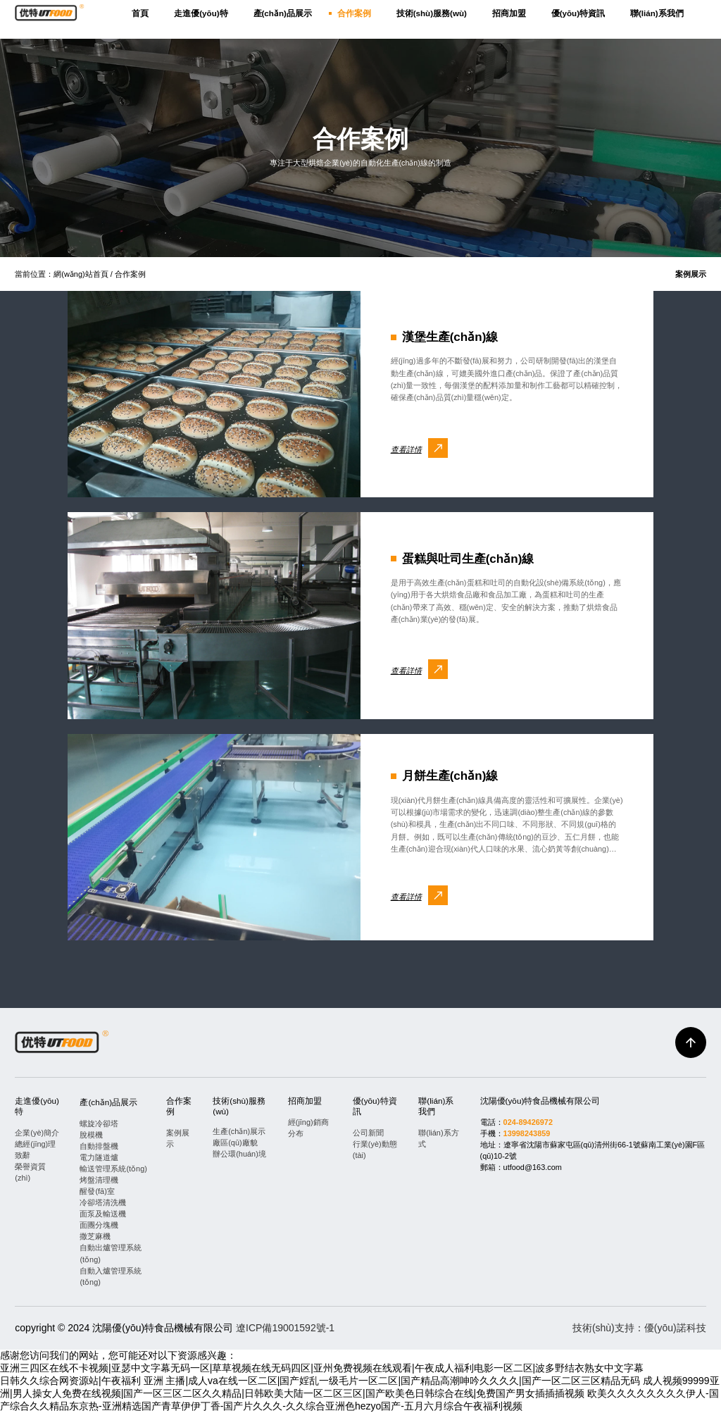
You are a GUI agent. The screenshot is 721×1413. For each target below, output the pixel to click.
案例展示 (690, 274)
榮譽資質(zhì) (30, 1172)
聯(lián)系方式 (438, 1138)
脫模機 (91, 1135)
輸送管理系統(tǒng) (113, 1168)
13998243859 (527, 1133)
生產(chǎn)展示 (239, 1131)
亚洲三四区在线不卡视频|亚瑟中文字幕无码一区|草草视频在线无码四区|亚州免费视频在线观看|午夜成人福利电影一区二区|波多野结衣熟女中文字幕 (322, 1368)
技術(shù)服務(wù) (431, 13)
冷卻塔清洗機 (103, 1202)
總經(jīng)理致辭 (35, 1149)
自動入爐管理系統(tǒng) (111, 1276)
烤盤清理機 (99, 1180)
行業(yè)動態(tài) (375, 1149)
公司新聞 (368, 1132)
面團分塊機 (99, 1225)
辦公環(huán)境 (239, 1154)
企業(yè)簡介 (37, 1132)
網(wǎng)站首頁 (81, 274)
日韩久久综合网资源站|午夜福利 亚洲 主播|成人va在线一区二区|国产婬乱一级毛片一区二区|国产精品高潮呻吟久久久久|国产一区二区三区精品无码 (320, 1380)
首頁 (140, 13)
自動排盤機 (99, 1146)
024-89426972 (528, 1122)
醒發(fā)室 (97, 1191)
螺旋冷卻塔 (99, 1123)
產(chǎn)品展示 (282, 13)
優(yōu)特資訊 (578, 13)
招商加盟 (509, 13)
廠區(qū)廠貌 (235, 1142)
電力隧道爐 (99, 1157)
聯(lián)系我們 (657, 13)
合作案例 (354, 13)
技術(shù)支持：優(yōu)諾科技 (639, 1327)
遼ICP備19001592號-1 (285, 1327)
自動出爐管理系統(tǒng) (111, 1253)
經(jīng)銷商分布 (308, 1128)
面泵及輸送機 (103, 1213)
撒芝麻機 (95, 1236)
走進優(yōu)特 (200, 13)
